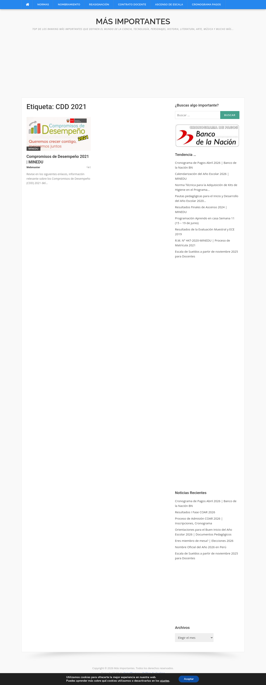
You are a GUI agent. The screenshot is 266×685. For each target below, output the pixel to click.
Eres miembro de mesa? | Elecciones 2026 (204, 541)
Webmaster (33, 167)
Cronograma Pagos (206, 4)
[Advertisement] (133, 62)
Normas (43, 4)
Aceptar (189, 679)
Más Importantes (133, 21)
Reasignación (99, 4)
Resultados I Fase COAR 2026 (195, 512)
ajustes (163, 680)
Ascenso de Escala (169, 4)
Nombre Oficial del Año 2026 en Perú (200, 547)
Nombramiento (69, 4)
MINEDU (33, 148)
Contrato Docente (132, 4)
